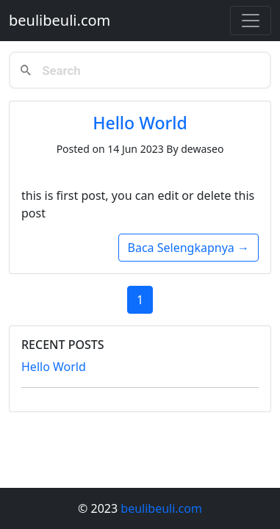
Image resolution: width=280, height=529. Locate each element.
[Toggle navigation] (250, 20)
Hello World (140, 122)
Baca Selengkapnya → (188, 248)
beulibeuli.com (59, 20)
